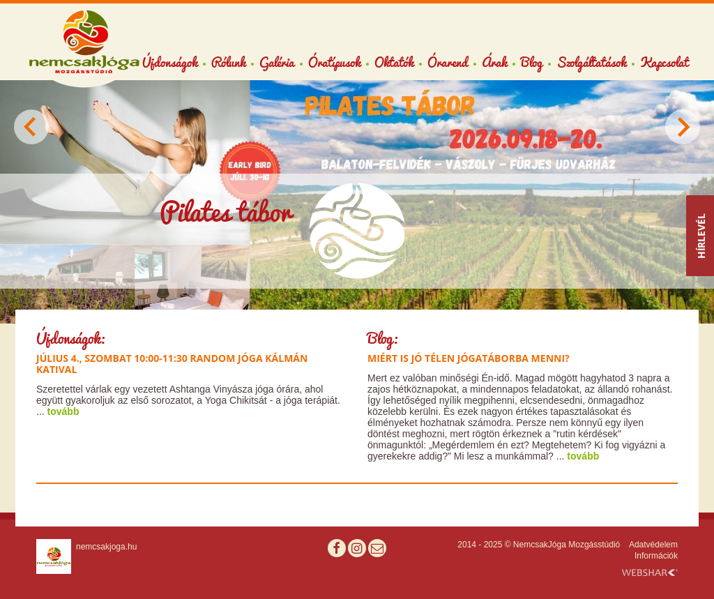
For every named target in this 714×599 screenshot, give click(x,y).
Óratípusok (334, 62)
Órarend (447, 62)
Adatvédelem (653, 544)
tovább (63, 411)
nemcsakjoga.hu (106, 547)
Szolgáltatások (591, 62)
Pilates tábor (225, 212)
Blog (531, 62)
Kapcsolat (664, 62)
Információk (656, 556)
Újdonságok (169, 62)
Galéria (276, 62)
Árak (494, 62)
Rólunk (228, 62)
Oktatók (393, 62)
